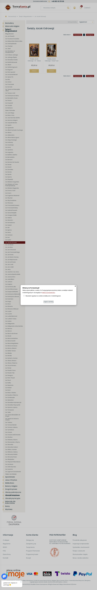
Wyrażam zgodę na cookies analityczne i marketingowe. (43, 296)
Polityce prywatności (48, 292)
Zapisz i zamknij (48, 301)
